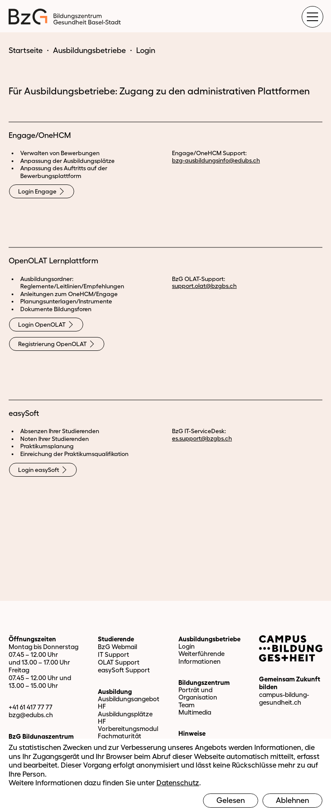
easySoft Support (124, 670)
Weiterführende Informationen (201, 657)
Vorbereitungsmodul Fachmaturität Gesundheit (128, 736)
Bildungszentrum (204, 682)
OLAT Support (119, 662)
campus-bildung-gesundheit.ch (284, 698)
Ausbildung (115, 691)
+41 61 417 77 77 (31, 707)
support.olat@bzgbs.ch (204, 285)
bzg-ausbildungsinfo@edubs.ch (216, 160)
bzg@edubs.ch (31, 714)
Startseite (26, 50)
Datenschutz (177, 782)
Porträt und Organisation (197, 693)
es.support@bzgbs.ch (202, 438)
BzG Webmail (117, 646)
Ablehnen (292, 800)
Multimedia (194, 712)
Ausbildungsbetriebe (89, 50)
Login (186, 646)
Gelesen (230, 800)
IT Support (113, 654)
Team (186, 705)
